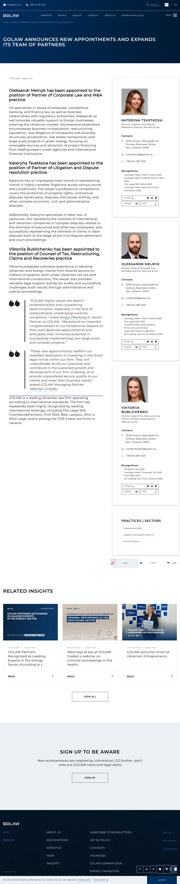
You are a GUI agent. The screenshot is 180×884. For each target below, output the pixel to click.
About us (110, 16)
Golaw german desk (106, 863)
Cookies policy (84, 880)
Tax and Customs (131, 541)
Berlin (8, 840)
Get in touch (100, 840)
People (62, 16)
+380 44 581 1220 (35, 4)
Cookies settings (100, 880)
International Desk (132, 16)
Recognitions (57, 840)
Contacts (93, 16)
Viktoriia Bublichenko (134, 410)
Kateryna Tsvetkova (142, 120)
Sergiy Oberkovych (75, 317)
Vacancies (98, 855)
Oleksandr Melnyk (140, 264)
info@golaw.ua (12, 4)
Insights (77, 16)
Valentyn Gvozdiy (43, 389)
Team (50, 855)
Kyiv (6, 832)
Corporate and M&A (132, 528)
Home (6, 22)
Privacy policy (169, 841)
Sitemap (167, 832)
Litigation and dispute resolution (138, 535)
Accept (162, 880)
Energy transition (104, 871)
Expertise (46, 16)
